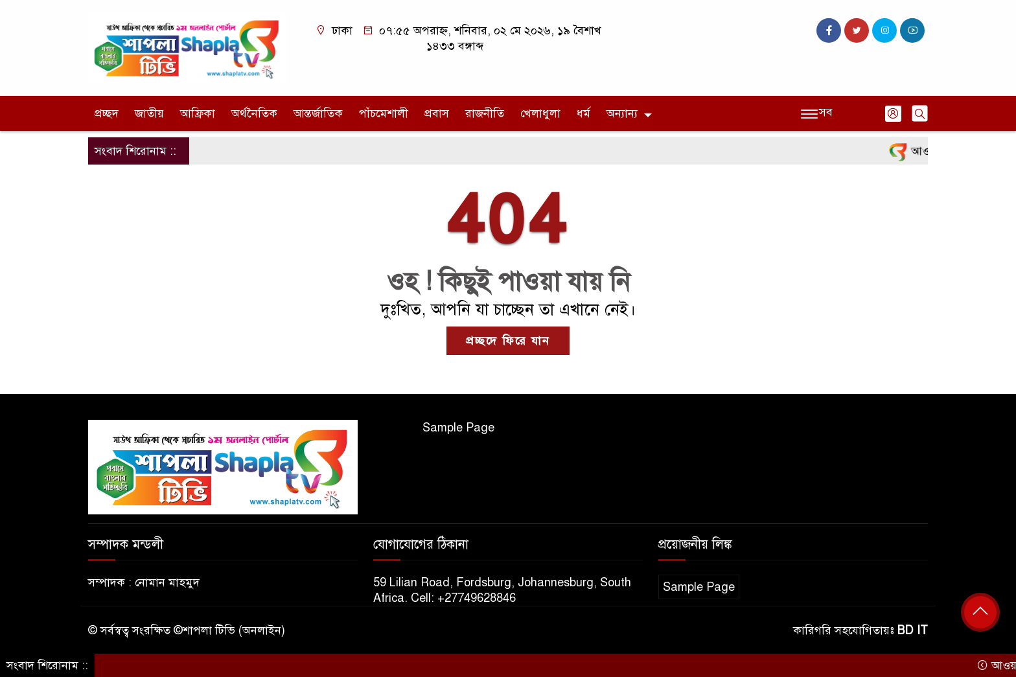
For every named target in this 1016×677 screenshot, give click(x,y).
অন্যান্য (622, 113)
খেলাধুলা (540, 113)
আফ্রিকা (197, 113)
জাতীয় (149, 113)
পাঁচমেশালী (383, 113)
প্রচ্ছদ (107, 113)
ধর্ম (583, 113)
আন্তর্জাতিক (318, 113)
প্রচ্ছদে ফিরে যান (508, 341)
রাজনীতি (484, 113)
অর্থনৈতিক (254, 113)
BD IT (912, 630)
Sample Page (458, 427)
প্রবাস (436, 113)
